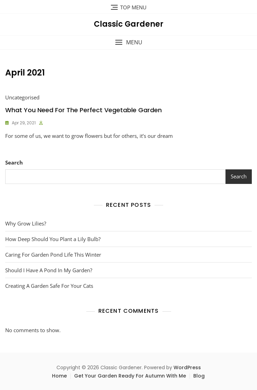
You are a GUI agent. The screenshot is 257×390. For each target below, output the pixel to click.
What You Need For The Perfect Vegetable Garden (83, 110)
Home (59, 375)
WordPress (187, 367)
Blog (199, 375)
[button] (128, 42)
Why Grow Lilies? (25, 223)
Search (14, 162)
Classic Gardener (128, 24)
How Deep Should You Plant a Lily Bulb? (52, 239)
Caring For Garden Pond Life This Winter (53, 254)
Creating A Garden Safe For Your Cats (49, 285)
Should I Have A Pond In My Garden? (48, 270)
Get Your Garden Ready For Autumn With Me (130, 375)
